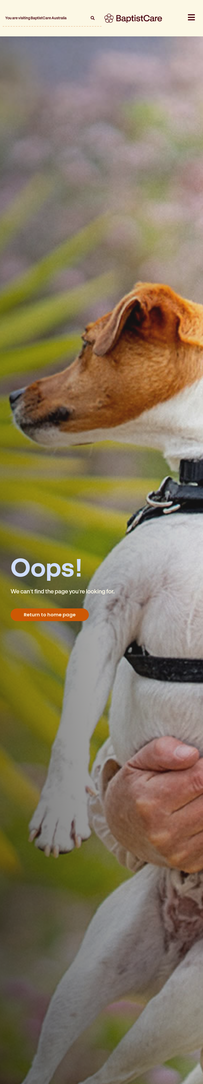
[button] (92, 18)
